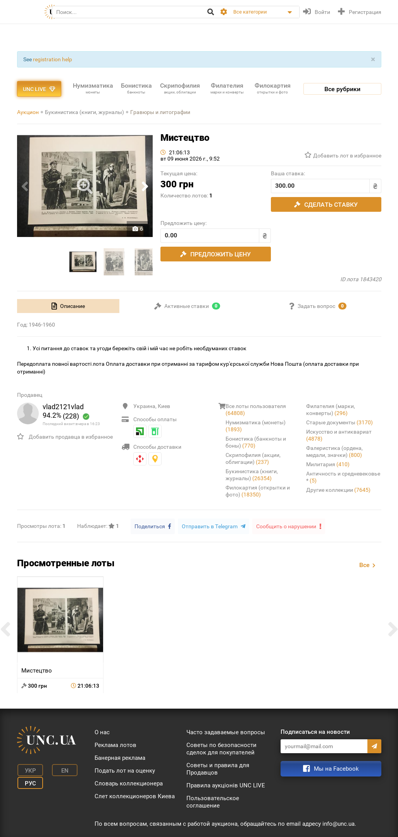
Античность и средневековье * (343, 477)
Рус (28, 781)
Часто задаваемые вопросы (225, 731)
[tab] (68, 306)
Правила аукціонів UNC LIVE (225, 785)
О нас (102, 731)
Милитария (328, 464)
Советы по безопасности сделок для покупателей (221, 748)
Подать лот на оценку (125, 770)
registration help (52, 59)
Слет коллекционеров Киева (135, 795)
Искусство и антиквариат (339, 435)
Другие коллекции (338, 490)
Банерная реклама (120, 757)
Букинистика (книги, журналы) (84, 112)
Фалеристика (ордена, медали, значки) (334, 451)
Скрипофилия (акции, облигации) (253, 458)
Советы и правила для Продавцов (217, 768)
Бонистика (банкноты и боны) (256, 442)
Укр (28, 769)
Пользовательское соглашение (212, 801)
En (60, 769)
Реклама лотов (115, 744)
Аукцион (28, 112)
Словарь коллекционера (129, 783)
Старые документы (339, 422)
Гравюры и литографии (160, 112)
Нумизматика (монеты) (256, 425)
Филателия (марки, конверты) (330, 409)
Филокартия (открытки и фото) (258, 491)
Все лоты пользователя (256, 409)
